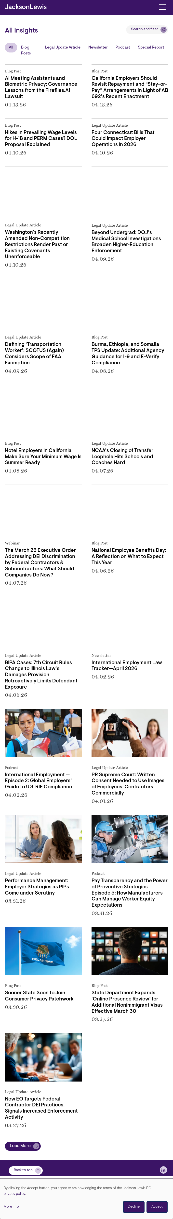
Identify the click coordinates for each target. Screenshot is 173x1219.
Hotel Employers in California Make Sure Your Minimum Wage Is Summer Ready (43, 457)
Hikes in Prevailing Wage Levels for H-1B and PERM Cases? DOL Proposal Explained (41, 139)
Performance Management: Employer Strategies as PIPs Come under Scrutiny (37, 887)
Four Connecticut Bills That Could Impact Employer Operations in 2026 (123, 139)
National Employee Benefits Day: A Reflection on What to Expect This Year (129, 556)
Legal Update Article (62, 48)
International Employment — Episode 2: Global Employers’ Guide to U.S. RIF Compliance (38, 781)
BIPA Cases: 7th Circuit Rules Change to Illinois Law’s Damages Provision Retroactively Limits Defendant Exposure (41, 675)
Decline (134, 1207)
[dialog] (86, 1198)
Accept (157, 1207)
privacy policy (14, 1194)
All (11, 48)
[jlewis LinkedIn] (163, 1170)
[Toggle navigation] (162, 6)
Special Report (151, 48)
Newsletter (98, 48)
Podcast (123, 48)
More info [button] (11, 1207)
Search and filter (144, 29)
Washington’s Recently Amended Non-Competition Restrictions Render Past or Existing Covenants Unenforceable (37, 244)
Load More (20, 1146)
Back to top (23, 1170)
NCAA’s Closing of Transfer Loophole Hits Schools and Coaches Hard (122, 457)
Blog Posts (26, 50)
